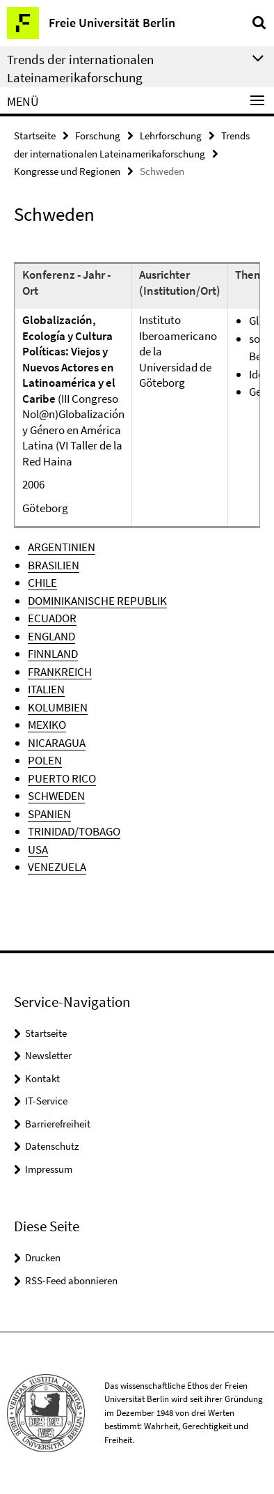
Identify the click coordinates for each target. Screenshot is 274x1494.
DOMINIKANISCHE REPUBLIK (97, 600)
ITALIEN (46, 689)
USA (38, 849)
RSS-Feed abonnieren (71, 1280)
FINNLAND (53, 653)
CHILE (42, 582)
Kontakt (42, 1078)
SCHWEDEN (56, 795)
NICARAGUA (57, 742)
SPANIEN (49, 814)
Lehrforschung (171, 135)
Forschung (97, 135)
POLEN (45, 760)
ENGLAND (51, 636)
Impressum (48, 1169)
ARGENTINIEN (61, 547)
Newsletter (48, 1055)
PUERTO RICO (62, 778)
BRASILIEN (53, 565)
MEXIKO (47, 724)
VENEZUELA (57, 867)
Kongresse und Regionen (67, 171)
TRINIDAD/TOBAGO (74, 831)
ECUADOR (52, 618)
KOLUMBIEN (58, 707)
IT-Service (46, 1100)
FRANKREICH (60, 671)
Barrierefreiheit (57, 1123)
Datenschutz (52, 1146)
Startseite (35, 135)
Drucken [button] (43, 1257)
